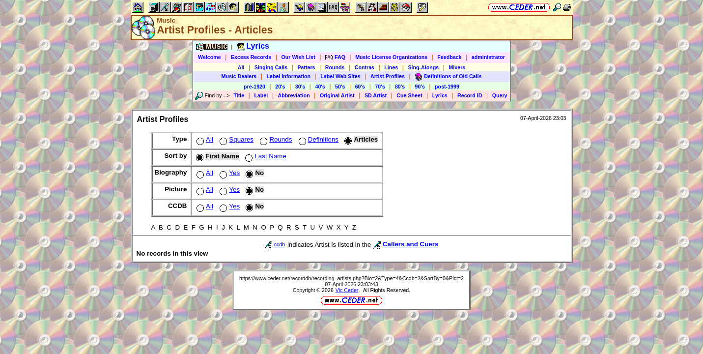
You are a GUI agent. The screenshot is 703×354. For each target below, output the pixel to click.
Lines (391, 67)
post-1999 (447, 86)
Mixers (457, 67)
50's (340, 86)
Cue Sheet (409, 95)
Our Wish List (298, 57)
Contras (364, 67)
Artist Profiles (387, 76)
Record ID (469, 95)
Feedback (449, 57)
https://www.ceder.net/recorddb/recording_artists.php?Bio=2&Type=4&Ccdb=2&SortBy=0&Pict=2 (351, 278)
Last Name (264, 156)
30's (300, 86)
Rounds (335, 67)
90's (420, 86)
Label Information (288, 76)
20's (280, 86)
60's (360, 86)
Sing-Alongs (423, 67)
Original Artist (337, 95)
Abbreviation (294, 95)
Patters (306, 67)
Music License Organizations (391, 57)
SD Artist (376, 95)
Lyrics (440, 95)
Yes (229, 173)
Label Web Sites (340, 76)
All (241, 67)
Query (499, 95)
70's (380, 86)
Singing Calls (271, 67)
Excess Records (251, 57)
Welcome (209, 57)
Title (238, 95)
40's (320, 86)
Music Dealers (239, 76)
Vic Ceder (347, 290)
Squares (235, 139)
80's (400, 86)
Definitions (317, 139)
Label (261, 95)
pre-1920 (254, 86)
